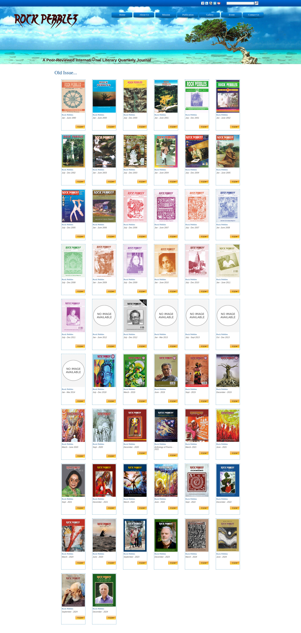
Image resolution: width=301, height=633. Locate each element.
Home (122, 14)
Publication (188, 14)
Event (232, 14)
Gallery (209, 14)
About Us (144, 14)
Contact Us (253, 14)
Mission (166, 14)
